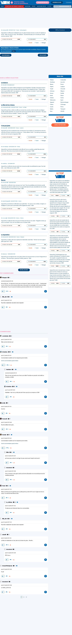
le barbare (5, 352)
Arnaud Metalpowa (7, 565)
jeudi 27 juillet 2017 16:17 (6, 355)
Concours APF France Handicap (14, 6)
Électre (3, 180)
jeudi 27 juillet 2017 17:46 (10, 505)
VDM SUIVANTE (42, 55)
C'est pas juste (5, 125)
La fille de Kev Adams (8, 105)
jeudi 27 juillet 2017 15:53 (6, 339)
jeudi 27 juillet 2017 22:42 (6, 569)
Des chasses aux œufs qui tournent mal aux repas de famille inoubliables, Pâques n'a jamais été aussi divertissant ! (23, 49)
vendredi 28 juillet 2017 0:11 (11, 373)
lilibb (7, 452)
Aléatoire (27, 6)
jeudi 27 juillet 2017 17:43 (6, 300)
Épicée (33, 6)
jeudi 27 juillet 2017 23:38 (10, 471)
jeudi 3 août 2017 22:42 (10, 390)
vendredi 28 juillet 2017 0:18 (7, 281)
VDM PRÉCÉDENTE (6, 55)
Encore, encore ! (24, 269)
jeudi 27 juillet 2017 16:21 (6, 406)
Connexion (68, 2)
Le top (49, 6)
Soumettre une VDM (43, 2)
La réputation (5, 235)
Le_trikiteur (9, 502)
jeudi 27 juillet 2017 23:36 (6, 585)
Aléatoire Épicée (41, 6)
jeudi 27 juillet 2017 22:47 (10, 455)
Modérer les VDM (57, 2)
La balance (4, 83)
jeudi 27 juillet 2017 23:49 (10, 552)
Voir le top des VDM (60, 125)
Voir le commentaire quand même (9, 360)
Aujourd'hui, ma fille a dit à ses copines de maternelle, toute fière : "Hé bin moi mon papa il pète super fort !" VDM (23, 240)
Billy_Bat (4, 297)
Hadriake (8, 369)
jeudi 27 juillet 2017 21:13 (6, 538)
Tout (2, 6)
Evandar (4, 434)
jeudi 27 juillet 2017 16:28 (6, 422)
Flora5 (4, 485)
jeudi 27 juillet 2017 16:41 (6, 438)
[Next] (26, 597)
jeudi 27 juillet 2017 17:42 (6, 489)
